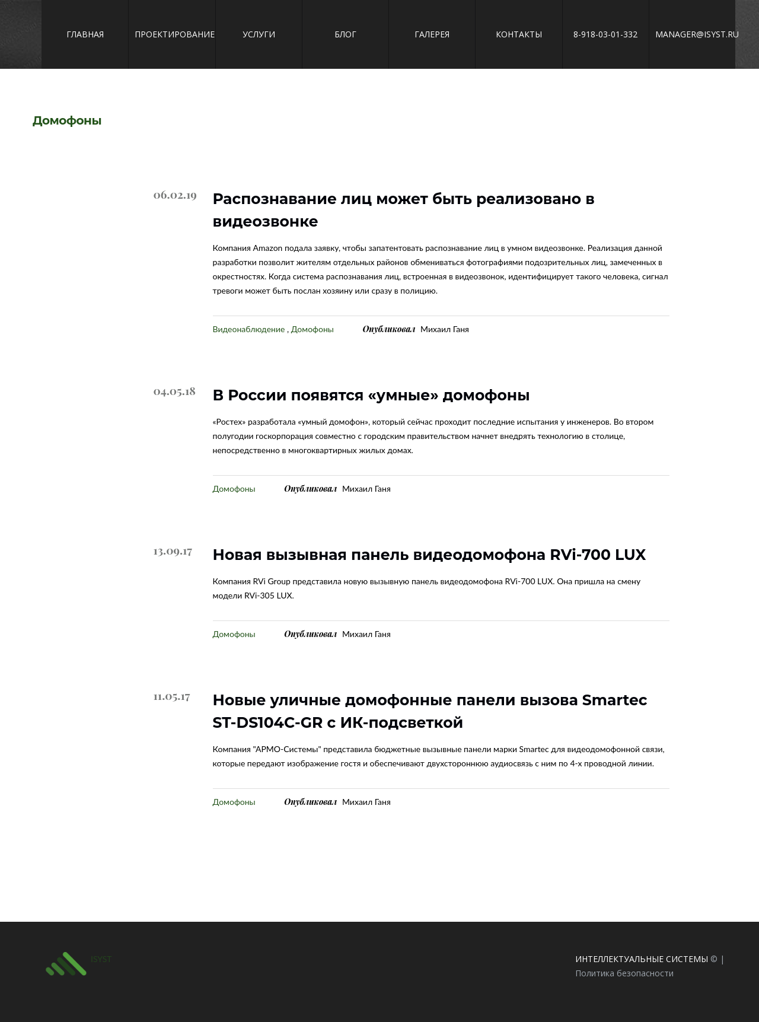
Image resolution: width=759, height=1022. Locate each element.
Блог (345, 34)
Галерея (431, 34)
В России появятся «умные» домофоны (371, 395)
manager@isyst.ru (692, 34)
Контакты (519, 34)
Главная (85, 34)
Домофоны (312, 329)
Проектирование (172, 34)
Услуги (259, 34)
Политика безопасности (624, 973)
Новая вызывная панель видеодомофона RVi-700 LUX (429, 554)
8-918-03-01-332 (605, 34)
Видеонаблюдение (249, 329)
